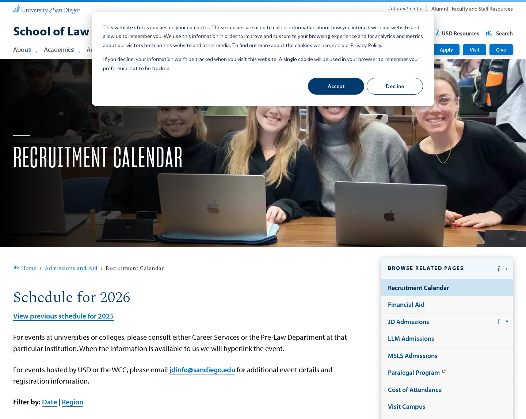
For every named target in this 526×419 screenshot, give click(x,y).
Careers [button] (160, 49)
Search (498, 33)
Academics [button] (62, 49)
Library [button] (280, 49)
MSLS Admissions (413, 355)
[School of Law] (51, 32)
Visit (475, 49)
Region (72, 401)
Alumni (439, 8)
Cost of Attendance (415, 389)
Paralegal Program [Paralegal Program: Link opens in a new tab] (414, 372)
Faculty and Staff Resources (482, 8)
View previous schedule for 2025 (63, 315)
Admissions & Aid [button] (113, 49)
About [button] (25, 49)
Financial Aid (406, 304)
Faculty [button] (194, 49)
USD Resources (454, 33)
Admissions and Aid (71, 268)
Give (501, 49)
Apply (446, 49)
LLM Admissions (411, 338)
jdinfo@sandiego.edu (202, 369)
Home (24, 268)
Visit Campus (407, 406)
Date (49, 401)
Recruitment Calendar (418, 287)
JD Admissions (408, 321)
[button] (447, 268)
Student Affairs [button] (237, 49)
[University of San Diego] (46, 9)
